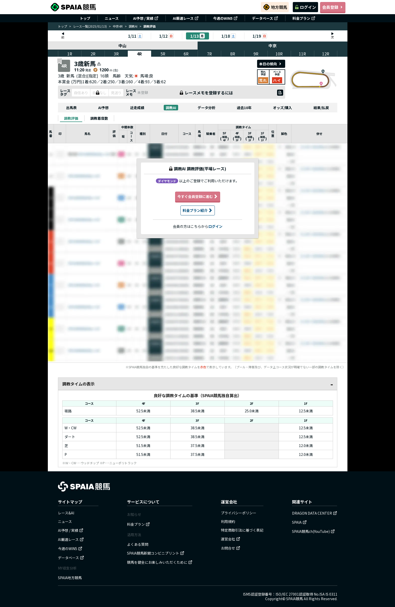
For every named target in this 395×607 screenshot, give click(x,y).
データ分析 (206, 107)
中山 (123, 45)
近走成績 (137, 107)
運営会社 (230, 539)
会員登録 (332, 7)
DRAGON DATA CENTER (314, 513)
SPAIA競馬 (294, 598)
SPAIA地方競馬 (70, 577)
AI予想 (103, 107)
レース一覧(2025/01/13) (90, 26)
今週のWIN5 (225, 18)
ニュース (112, 18)
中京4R (118, 26)
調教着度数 (99, 118)
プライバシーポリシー (238, 513)
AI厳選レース (186, 18)
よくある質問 (137, 544)
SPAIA (299, 522)
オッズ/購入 (282, 107)
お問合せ (230, 548)
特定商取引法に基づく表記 (242, 530)
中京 (272, 46)
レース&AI (66, 513)
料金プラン (304, 18)
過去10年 (244, 107)
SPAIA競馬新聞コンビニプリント (155, 553)
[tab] (71, 118)
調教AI (133, 26)
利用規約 (228, 521)
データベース (265, 18)
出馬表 (71, 107)
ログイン (305, 7)
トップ (85, 18)
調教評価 (71, 118)
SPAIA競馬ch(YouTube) (313, 531)
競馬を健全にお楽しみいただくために (159, 562)
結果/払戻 (321, 107)
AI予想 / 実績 (145, 18)
